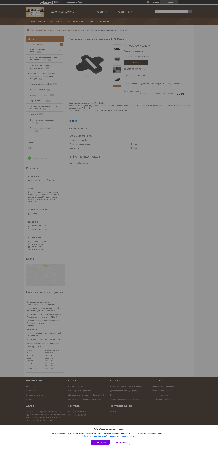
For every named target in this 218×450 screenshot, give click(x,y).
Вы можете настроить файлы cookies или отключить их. (108, 436)
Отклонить (121, 442)
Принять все (100, 442)
